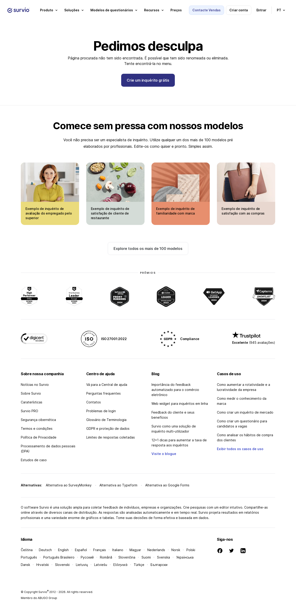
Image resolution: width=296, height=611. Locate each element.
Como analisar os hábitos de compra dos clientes (245, 437)
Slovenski (62, 565)
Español (81, 550)
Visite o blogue (163, 454)
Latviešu (100, 565)
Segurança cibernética (38, 420)
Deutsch (45, 550)
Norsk (175, 550)
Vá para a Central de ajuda (106, 385)
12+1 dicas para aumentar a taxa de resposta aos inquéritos (179, 442)
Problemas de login (101, 411)
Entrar (261, 10)
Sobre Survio (31, 393)
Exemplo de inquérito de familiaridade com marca (175, 211)
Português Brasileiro (58, 557)
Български (159, 565)
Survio (43, 592)
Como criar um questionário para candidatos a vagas (242, 423)
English (63, 550)
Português (29, 557)
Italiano (117, 550)
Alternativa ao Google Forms (167, 485)
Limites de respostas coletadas (110, 437)
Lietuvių (82, 565)
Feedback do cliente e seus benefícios (172, 414)
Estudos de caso (34, 460)
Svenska (163, 557)
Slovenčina (126, 557)
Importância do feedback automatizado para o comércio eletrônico (175, 390)
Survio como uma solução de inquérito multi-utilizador (173, 428)
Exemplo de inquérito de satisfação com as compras (243, 211)
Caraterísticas (31, 402)
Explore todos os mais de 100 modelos (148, 248)
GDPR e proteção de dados (108, 428)
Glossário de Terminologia (106, 420)
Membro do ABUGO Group (39, 598)
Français (99, 550)
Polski (190, 550)
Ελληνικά (120, 565)
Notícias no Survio (35, 385)
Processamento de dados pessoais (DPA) (48, 448)
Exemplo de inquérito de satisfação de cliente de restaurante (110, 213)
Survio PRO (29, 411)
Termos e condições (36, 428)
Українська (185, 557)
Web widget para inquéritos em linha (179, 403)
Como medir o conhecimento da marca (241, 400)
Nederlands (156, 550)
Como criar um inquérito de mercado (245, 412)
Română (106, 557)
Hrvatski (42, 565)
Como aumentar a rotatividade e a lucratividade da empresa (243, 387)
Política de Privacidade (38, 437)
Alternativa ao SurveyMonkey (69, 485)
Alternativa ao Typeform (118, 485)
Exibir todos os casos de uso (240, 449)
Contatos (93, 402)
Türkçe (139, 565)
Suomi (146, 557)
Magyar (135, 550)
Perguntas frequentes (103, 393)
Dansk (25, 565)
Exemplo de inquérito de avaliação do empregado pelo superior (48, 213)
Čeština (27, 550)
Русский (87, 557)
